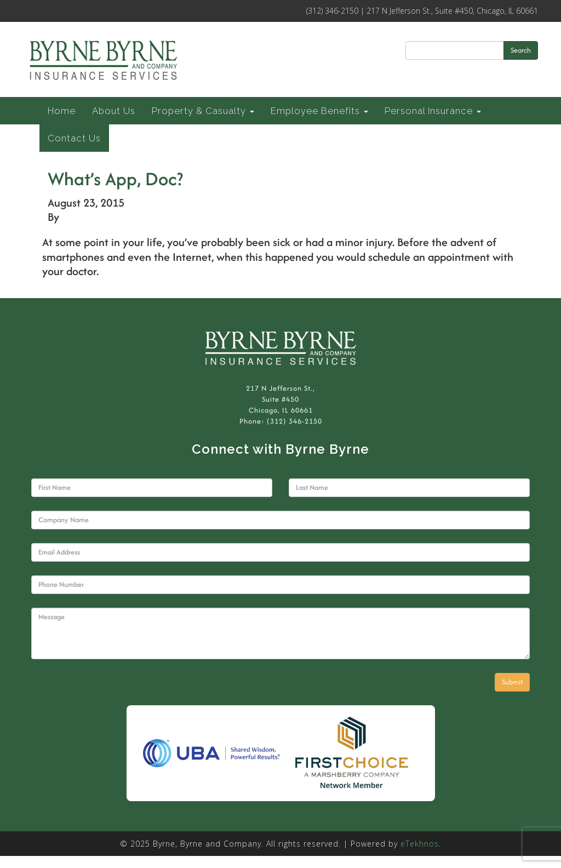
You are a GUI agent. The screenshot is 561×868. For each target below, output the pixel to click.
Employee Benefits (319, 110)
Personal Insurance (433, 110)
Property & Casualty (203, 110)
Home (62, 110)
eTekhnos (419, 843)
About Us (113, 110)
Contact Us (74, 138)
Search (521, 50)
